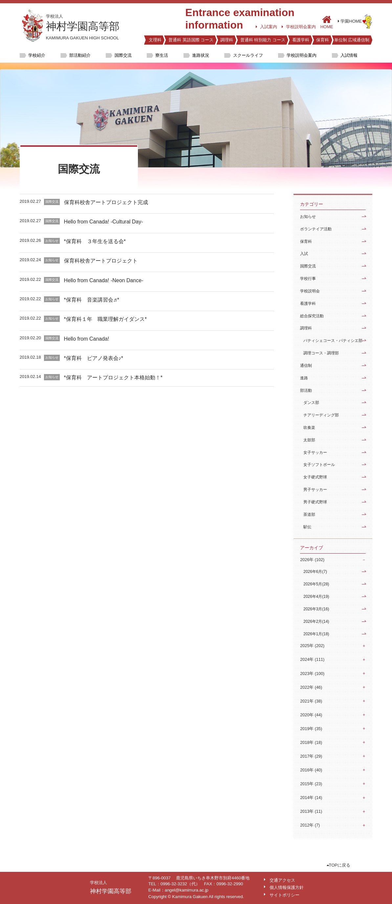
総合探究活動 (312, 316)
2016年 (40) (311, 770)
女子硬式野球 (315, 477)
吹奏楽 (309, 427)
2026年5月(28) (316, 584)
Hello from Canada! (86, 339)
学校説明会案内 (299, 27)
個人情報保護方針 (287, 887)
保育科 (322, 39)
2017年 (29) (311, 756)
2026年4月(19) (316, 596)
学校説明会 (310, 291)
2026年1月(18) (316, 634)
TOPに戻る (339, 865)
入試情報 (349, 55)
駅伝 (307, 527)
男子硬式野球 (315, 502)
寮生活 (161, 55)
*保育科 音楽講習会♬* (91, 300)
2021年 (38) (311, 701)
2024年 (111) (312, 659)
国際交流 (123, 55)
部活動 (306, 390)
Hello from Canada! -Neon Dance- (103, 280)
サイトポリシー (284, 895)
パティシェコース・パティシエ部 (332, 340)
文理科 (155, 39)
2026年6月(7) (315, 571)
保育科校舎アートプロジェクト (101, 260)
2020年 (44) (311, 715)
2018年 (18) (311, 742)
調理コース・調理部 (321, 353)
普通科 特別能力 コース (262, 39)
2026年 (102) (312, 559)
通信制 (306, 365)
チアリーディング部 (321, 415)
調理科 (226, 39)
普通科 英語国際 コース (190, 39)
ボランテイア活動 (316, 229)
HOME (326, 22)
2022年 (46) (311, 687)
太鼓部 (309, 440)
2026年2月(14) (316, 621)
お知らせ (308, 216)
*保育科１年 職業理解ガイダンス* (105, 319)
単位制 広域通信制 (352, 39)
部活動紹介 (80, 55)
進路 (304, 378)
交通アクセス (282, 880)
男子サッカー (315, 489)
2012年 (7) (310, 825)
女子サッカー (315, 452)
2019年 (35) (311, 728)
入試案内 (266, 27)
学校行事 (308, 278)
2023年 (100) (312, 673)
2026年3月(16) (316, 609)
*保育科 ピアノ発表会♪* (93, 358)
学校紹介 (36, 55)
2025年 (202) (312, 645)
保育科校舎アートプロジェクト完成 (106, 202)
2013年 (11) (311, 811)
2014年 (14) (311, 797)
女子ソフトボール (319, 464)
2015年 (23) (311, 784)
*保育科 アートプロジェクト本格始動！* (113, 377)
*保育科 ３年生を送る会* (95, 241)
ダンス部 (311, 402)
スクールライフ (248, 55)
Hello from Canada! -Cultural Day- (103, 221)
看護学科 (300, 39)
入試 (304, 253)
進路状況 (200, 55)
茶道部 (309, 514)
